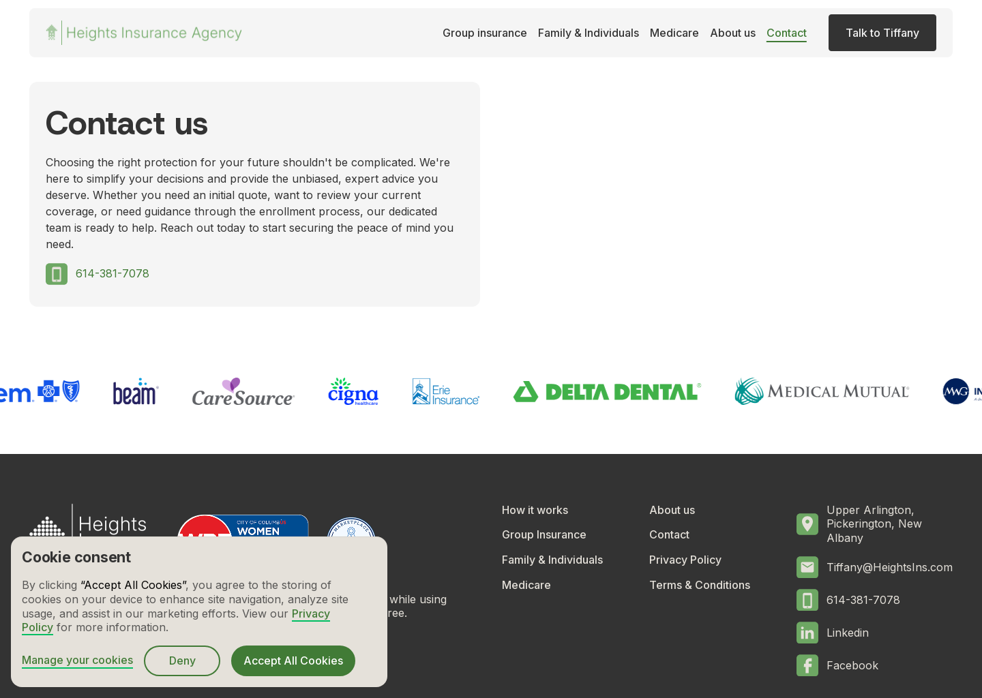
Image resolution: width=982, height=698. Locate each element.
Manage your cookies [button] (77, 660)
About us (733, 33)
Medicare (674, 33)
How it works (535, 510)
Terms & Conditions (699, 585)
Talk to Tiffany (882, 33)
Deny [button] (182, 660)
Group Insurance (544, 534)
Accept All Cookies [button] (293, 660)
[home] (144, 32)
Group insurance (485, 33)
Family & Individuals (588, 33)
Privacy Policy (685, 559)
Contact (787, 33)
